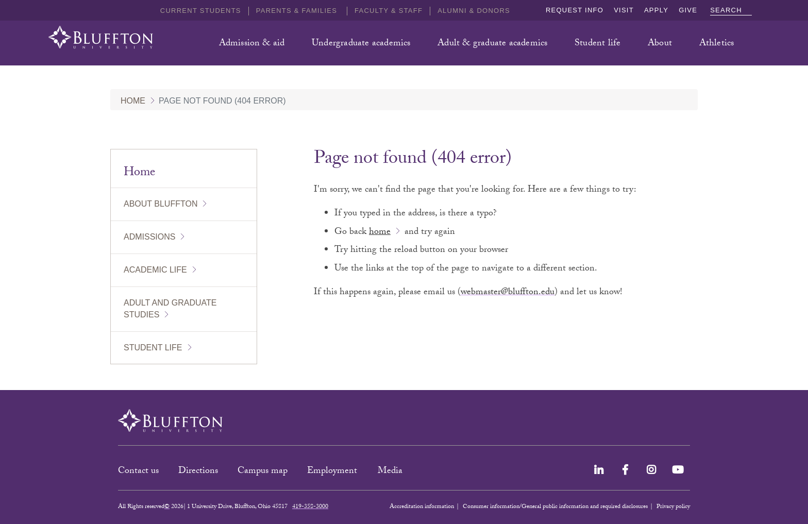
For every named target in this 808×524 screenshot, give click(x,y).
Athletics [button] (716, 44)
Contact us (138, 472)
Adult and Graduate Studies (170, 308)
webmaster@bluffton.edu (507, 293)
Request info (574, 10)
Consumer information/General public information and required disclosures (555, 507)
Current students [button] (200, 10)
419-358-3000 (310, 507)
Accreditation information (422, 507)
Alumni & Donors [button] (473, 10)
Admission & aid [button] (252, 44)
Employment (333, 472)
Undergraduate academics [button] (361, 44)
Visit (624, 10)
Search (731, 10)
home (380, 233)
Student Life (153, 347)
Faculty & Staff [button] (389, 10)
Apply (656, 10)
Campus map (263, 472)
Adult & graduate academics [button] (492, 44)
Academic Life (155, 269)
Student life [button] (597, 44)
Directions (198, 472)
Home (133, 100)
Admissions (149, 236)
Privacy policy (673, 507)
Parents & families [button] (298, 10)
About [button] (660, 44)
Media (391, 472)
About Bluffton (160, 203)
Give (688, 10)
